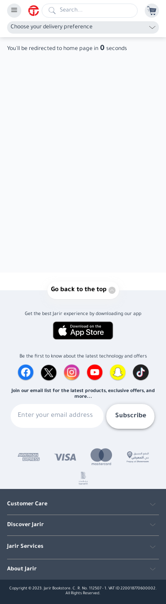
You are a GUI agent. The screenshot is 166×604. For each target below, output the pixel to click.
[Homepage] (35, 10)
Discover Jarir (25, 525)
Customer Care (27, 504)
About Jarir (22, 569)
